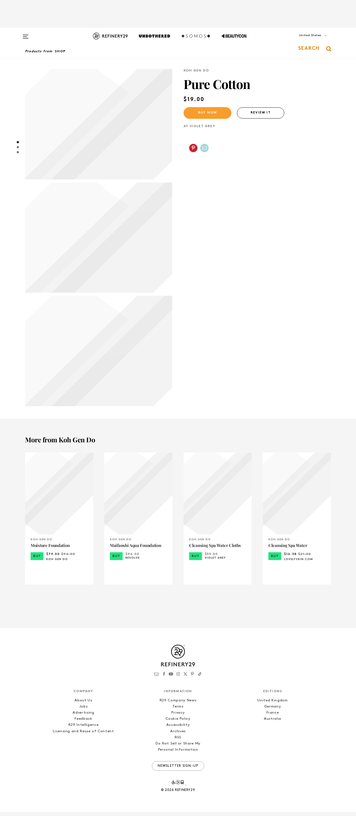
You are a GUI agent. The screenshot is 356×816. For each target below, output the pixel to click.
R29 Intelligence (83, 729)
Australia (272, 723)
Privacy (178, 717)
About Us (83, 704)
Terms (177, 711)
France (272, 717)
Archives (178, 735)
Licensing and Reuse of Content (83, 735)
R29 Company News (178, 704)
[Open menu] (25, 34)
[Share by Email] (204, 148)
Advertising (83, 717)
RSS (178, 741)
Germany (272, 711)
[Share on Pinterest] (193, 148)
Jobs (83, 711)
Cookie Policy (177, 723)
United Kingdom (272, 704)
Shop (60, 51)
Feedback (83, 723)
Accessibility (178, 729)
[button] (303, 41)
